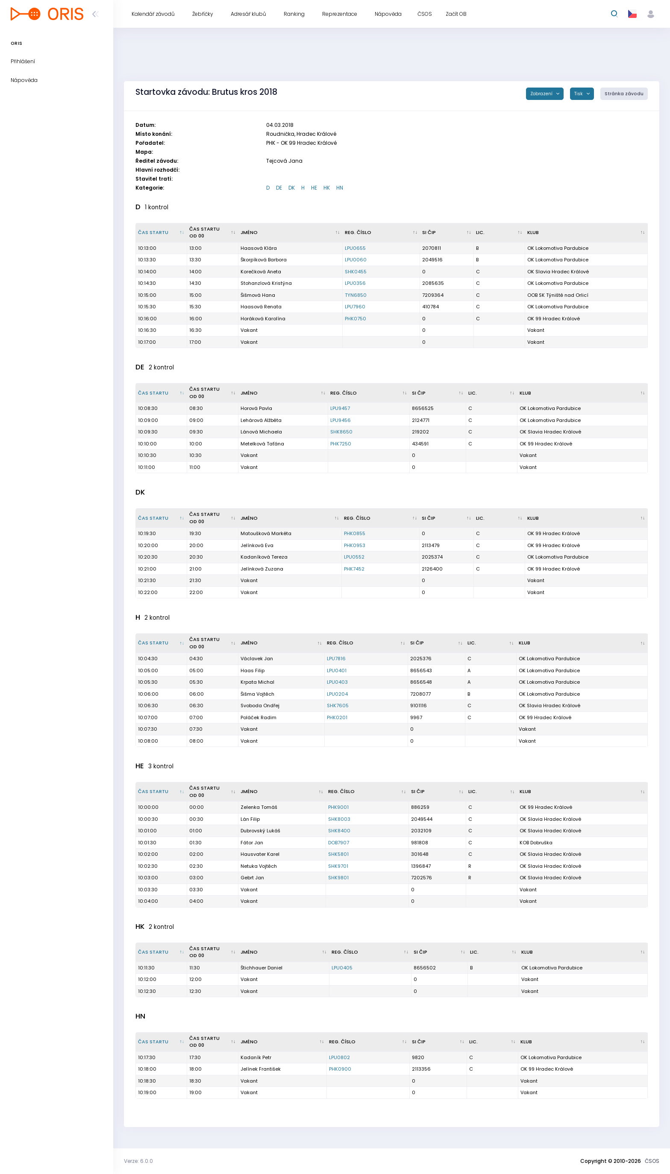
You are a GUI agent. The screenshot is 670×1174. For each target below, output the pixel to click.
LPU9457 (340, 408)
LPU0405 (342, 967)
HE (314, 187)
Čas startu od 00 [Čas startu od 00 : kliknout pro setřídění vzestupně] (204, 232)
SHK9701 (338, 866)
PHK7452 (354, 568)
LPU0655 (355, 248)
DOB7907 (338, 842)
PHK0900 (340, 1069)
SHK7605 (338, 705)
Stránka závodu (624, 94)
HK (326, 187)
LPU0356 (355, 283)
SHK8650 (341, 431)
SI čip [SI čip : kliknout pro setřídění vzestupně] (429, 232)
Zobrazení (542, 94)
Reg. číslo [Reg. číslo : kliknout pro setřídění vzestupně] (358, 232)
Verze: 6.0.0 (138, 1161)
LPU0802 (339, 1057)
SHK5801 (338, 854)
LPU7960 (355, 306)
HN (339, 187)
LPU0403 (337, 682)
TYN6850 (356, 295)
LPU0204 (337, 694)
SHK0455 (356, 271)
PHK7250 (340, 443)
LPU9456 (340, 420)
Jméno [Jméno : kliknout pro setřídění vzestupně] (249, 232)
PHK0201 (337, 717)
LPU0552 (354, 556)
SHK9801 (338, 877)
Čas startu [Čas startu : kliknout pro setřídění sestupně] (153, 232)
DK (291, 187)
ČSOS (652, 1161)
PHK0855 (354, 533)
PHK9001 (338, 807)
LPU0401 (337, 670)
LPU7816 (336, 658)
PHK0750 (355, 318)
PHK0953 (354, 545)
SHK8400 (339, 830)
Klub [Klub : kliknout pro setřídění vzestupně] (533, 232)
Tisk (579, 94)
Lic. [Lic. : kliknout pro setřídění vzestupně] (480, 232)
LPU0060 (356, 259)
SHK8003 (339, 819)
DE (279, 187)
